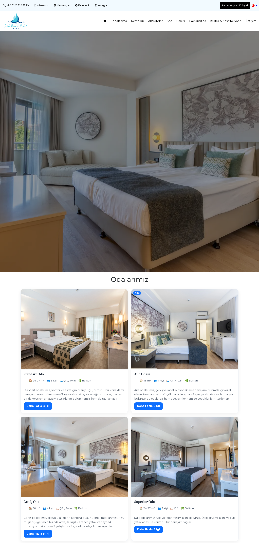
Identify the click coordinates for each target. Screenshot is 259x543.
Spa (169, 21)
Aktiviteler (155, 21)
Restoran (137, 21)
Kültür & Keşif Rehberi (226, 21)
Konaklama (119, 21)
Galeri (180, 21)
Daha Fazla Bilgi (37, 406)
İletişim (251, 21)
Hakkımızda (197, 21)
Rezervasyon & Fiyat (235, 5)
